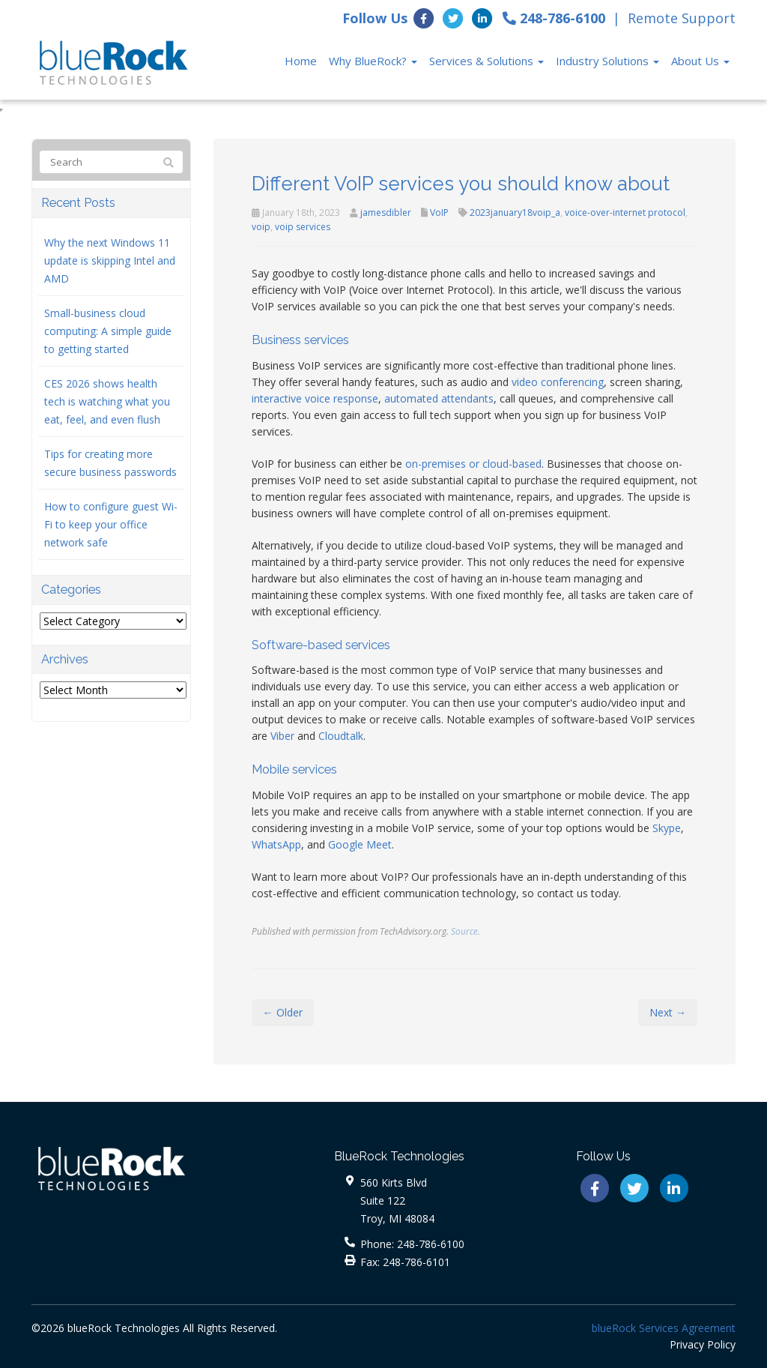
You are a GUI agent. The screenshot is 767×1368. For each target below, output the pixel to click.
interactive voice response (315, 398)
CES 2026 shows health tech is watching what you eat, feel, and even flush (107, 401)
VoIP (439, 212)
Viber (282, 736)
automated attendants (439, 398)
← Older (283, 1012)
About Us (700, 60)
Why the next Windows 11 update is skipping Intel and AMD (109, 260)
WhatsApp (276, 844)
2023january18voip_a (515, 212)
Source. (465, 931)
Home (301, 60)
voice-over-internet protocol (625, 212)
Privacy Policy (703, 1344)
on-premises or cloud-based (473, 463)
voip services (302, 226)
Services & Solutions (486, 60)
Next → (667, 1012)
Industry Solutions (607, 60)
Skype (666, 828)
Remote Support (682, 18)
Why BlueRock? (373, 60)
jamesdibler (385, 212)
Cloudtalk (340, 736)
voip (261, 226)
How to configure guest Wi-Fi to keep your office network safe (111, 524)
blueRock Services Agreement (664, 1328)
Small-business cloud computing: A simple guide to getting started (108, 331)
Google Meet (360, 844)
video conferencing (558, 382)
